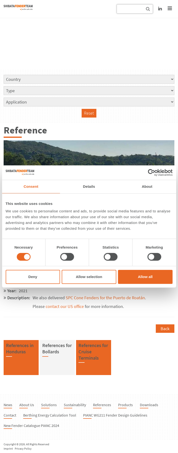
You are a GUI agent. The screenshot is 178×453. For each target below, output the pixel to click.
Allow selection (89, 277)
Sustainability (75, 404)
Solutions (49, 404)
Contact (10, 415)
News (8, 404)
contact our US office (65, 306)
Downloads (149, 404)
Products (125, 404)
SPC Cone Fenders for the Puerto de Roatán (105, 297)
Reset (89, 113)
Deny (32, 277)
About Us (26, 404)
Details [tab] (89, 186)
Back (165, 328)
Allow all (145, 277)
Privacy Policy (23, 448)
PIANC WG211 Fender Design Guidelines (115, 415)
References (102, 404)
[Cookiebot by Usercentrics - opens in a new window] (151, 172)
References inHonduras (20, 348)
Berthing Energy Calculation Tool (49, 415)
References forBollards (57, 348)
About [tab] (147, 186)
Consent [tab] (31, 186)
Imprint (8, 448)
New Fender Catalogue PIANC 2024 (31, 425)
